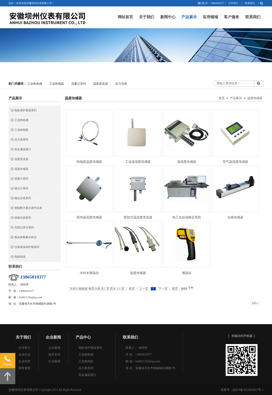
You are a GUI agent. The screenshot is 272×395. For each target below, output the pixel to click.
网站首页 (125, 17)
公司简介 (233, 3)
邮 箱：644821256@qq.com (143, 361)
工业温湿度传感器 (138, 161)
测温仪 (186, 273)
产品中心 (83, 337)
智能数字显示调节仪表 (26, 208)
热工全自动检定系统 (186, 217)
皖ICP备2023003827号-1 (248, 389)
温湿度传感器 (186, 161)
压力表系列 (19, 140)
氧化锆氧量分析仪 (23, 237)
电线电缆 (18, 257)
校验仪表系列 (20, 218)
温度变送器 (100, 83)
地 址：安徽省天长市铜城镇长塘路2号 (151, 368)
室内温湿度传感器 (89, 217)
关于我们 (146, 17)
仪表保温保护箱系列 (24, 247)
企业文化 (24, 354)
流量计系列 (78, 83)
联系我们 (250, 3)
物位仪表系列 (20, 198)
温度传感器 (19, 169)
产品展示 (189, 17)
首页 (222, 98)
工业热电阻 (56, 83)
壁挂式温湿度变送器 (138, 217)
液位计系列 (19, 189)
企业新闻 (53, 337)
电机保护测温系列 (23, 110)
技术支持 (54, 354)
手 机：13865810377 (139, 354)
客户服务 (231, 17)
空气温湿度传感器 (235, 161)
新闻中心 (168, 17)
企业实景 (24, 361)
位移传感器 (235, 217)
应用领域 (210, 17)
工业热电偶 (34, 83)
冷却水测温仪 (89, 273)
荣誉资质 (24, 368)
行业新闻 (54, 361)
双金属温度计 (20, 150)
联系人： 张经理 (136, 347)
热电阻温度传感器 (89, 161)
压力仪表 (121, 83)
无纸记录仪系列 (22, 228)
